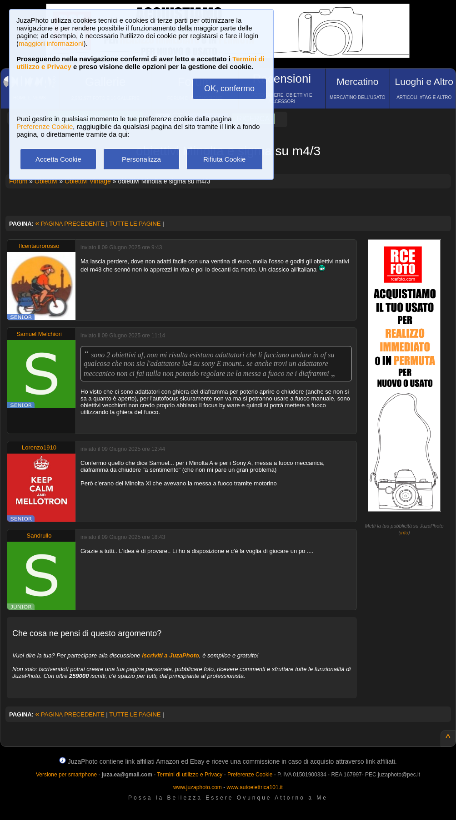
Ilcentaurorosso (39, 245)
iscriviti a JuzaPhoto (170, 655)
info (404, 532)
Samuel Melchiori (39, 334)
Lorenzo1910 (39, 447)
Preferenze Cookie (44, 126)
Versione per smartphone (66, 774)
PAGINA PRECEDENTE (70, 223)
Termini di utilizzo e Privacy (189, 774)
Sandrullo (39, 535)
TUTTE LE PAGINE (134, 223)
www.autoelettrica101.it (254, 787)
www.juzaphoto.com (197, 787)
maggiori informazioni (51, 43)
